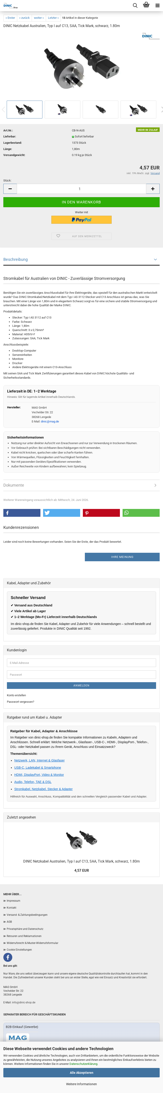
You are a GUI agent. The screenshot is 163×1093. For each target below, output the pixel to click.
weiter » (39, 17)
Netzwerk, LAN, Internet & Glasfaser (39, 760)
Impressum (13, 900)
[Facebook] (7, 957)
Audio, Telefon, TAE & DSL (33, 782)
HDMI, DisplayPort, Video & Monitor (39, 774)
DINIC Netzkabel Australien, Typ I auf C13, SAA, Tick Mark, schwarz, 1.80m (81, 861)
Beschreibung (15, 259)
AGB (9, 921)
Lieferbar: (9, 136)
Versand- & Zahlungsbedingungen (27, 914)
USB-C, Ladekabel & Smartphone (37, 767)
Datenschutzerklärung (83, 1064)
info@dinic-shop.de (23, 1002)
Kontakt (11, 907)
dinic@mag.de (50, 421)
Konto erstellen (16, 695)
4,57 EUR (81, 870)
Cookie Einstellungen (19, 949)
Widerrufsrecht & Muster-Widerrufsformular (32, 943)
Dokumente (13, 485)
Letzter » (53, 17)
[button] (21, 513)
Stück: (7, 180)
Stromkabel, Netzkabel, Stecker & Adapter (43, 789)
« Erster (10, 17)
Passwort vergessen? (20, 701)
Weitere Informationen (81, 1084)
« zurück (24, 17)
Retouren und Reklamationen (24, 936)
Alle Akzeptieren (81, 1072)
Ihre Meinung (122, 557)
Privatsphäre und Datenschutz (25, 929)
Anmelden (81, 685)
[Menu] (157, 5)
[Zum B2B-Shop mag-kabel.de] (17, 1037)
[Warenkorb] (146, 5)
